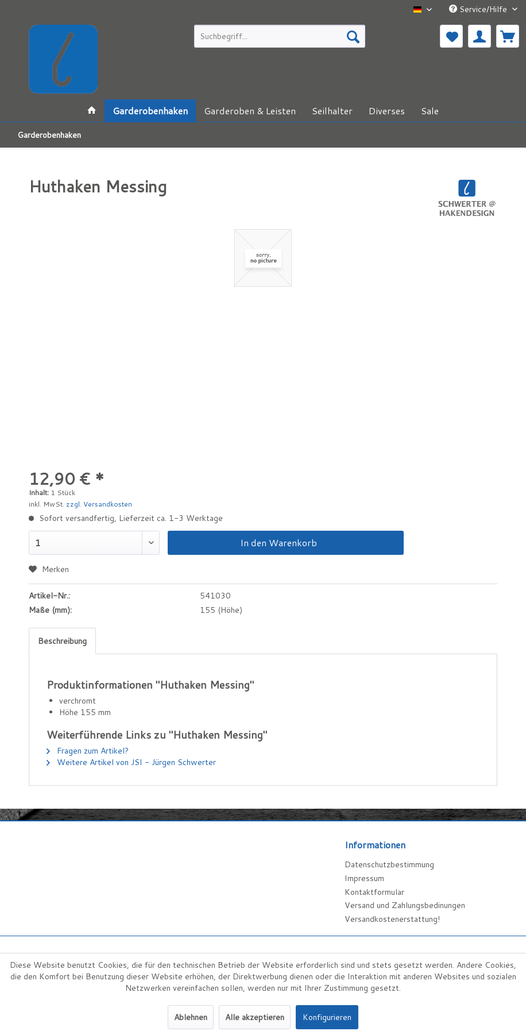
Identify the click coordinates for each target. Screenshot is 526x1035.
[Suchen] (353, 36)
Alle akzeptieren (254, 1017)
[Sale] (430, 110)
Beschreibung (62, 641)
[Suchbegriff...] (279, 36)
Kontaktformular (374, 892)
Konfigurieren (327, 1017)
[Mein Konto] (479, 36)
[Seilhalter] (332, 110)
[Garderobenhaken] (150, 110)
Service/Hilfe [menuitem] (479, 9)
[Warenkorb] (507, 36)
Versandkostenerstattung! (392, 919)
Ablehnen (190, 1017)
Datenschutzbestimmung (389, 864)
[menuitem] (279, 36)
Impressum (364, 878)
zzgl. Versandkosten (99, 504)
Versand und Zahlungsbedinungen (405, 905)
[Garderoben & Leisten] (250, 110)
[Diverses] (387, 110)
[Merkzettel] (451, 36)
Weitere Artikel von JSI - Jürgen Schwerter (131, 762)
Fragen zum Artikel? (88, 750)
